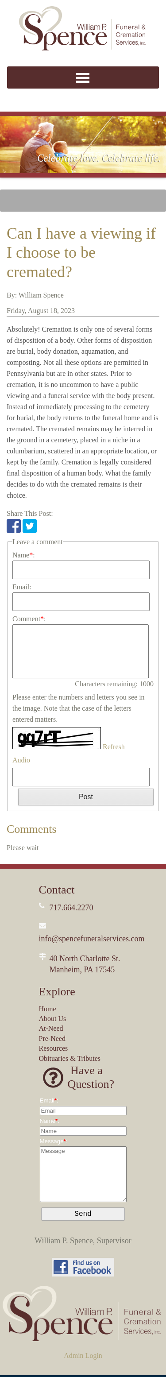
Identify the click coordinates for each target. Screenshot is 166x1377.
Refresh (114, 746)
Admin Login (83, 1357)
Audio (21, 760)
